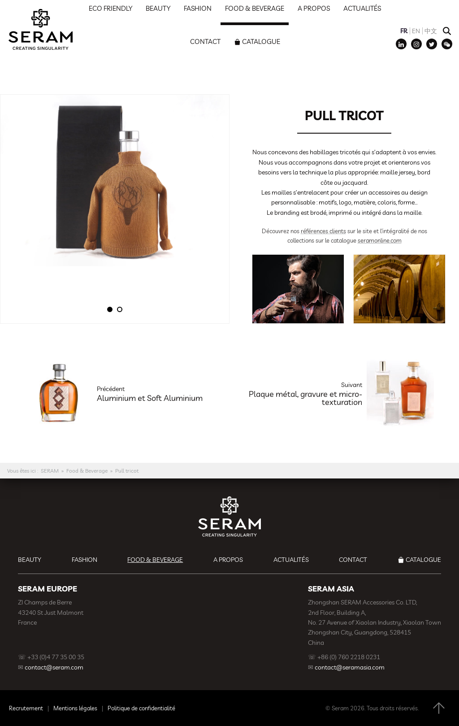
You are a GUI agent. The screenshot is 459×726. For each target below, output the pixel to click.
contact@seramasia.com (350, 667)
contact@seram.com (54, 667)
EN (416, 31)
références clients (323, 231)
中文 (430, 31)
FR (403, 31)
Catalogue (261, 41)
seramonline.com (380, 240)
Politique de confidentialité (141, 708)
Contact (205, 41)
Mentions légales (75, 708)
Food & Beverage (87, 470)
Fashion (84, 560)
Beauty (29, 560)
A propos (228, 560)
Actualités (291, 560)
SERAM (50, 470)
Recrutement (26, 708)
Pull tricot (127, 470)
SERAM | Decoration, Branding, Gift (40, 29)
